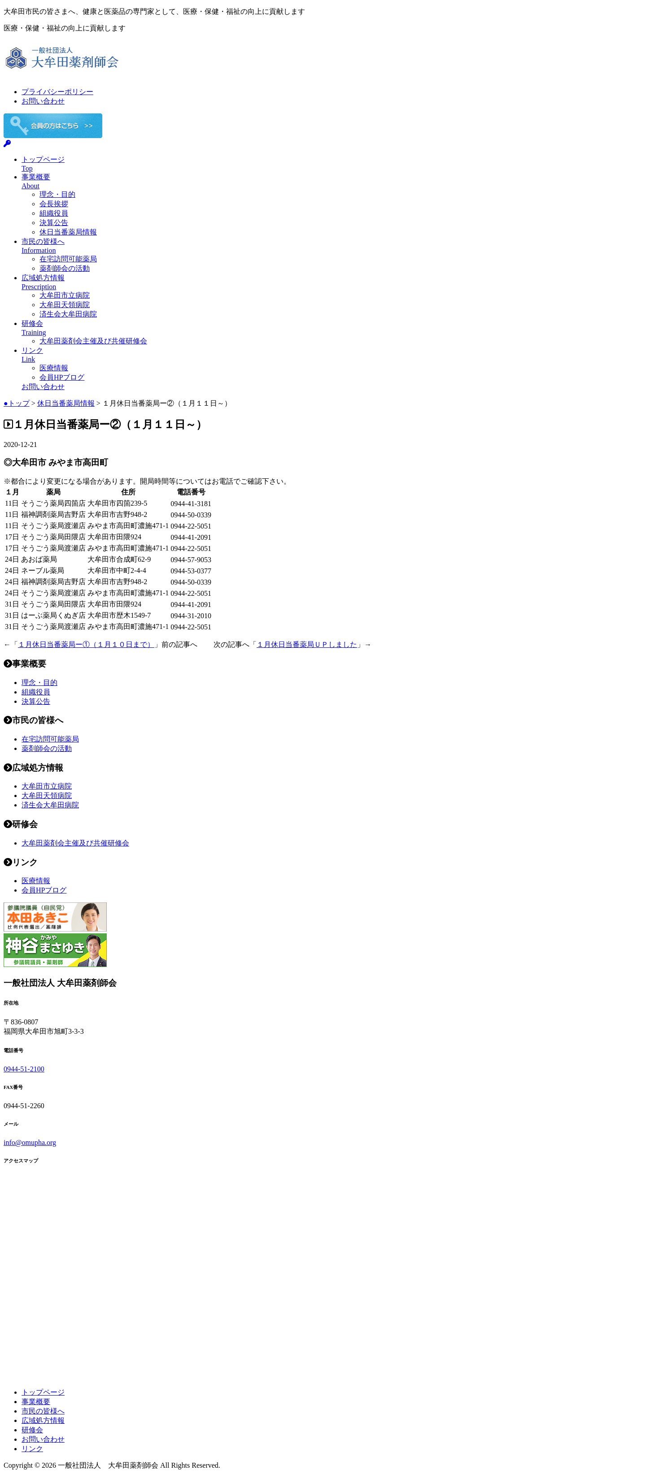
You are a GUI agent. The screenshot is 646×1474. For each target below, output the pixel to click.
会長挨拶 (53, 204)
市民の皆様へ (43, 1411)
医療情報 (53, 368)
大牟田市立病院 (64, 295)
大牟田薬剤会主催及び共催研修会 (93, 341)
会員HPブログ (61, 377)
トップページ (43, 1392)
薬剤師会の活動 (64, 268)
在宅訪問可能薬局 (68, 259)
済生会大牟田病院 (68, 314)
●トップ (17, 403)
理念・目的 (57, 194)
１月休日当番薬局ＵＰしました (307, 644)
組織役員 (53, 213)
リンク (32, 1448)
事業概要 (36, 1401)
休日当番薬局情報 (68, 232)
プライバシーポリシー (57, 91)
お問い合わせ (43, 101)
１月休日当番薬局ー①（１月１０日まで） (86, 644)
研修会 (32, 1430)
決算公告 (53, 222)
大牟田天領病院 (64, 304)
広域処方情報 (43, 1420)
